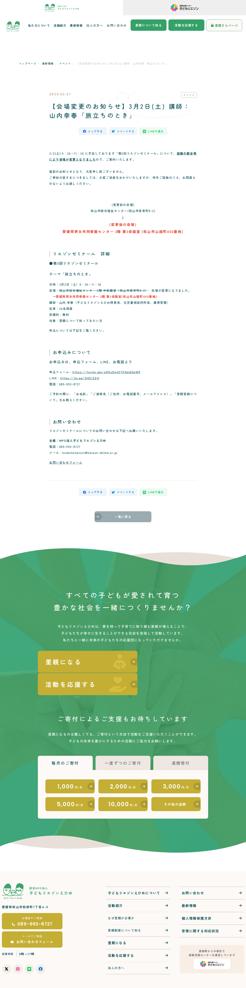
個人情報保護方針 (197, 901)
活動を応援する (186, 25)
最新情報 (76, 25)
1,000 (70, 768)
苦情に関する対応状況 (200, 914)
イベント (65, 63)
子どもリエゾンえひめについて (134, 876)
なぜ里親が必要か (121, 901)
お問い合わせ (117, 25)
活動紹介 (60, 25)
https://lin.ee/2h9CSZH (79, 378)
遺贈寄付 (180, 743)
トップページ (27, 63)
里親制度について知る (124, 913)
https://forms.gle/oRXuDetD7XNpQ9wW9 (106, 372)
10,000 (122, 787)
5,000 (70, 787)
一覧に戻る (123, 518)
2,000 (123, 768)
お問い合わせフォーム (66, 463)
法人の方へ (94, 25)
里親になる (117, 925)
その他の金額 (175, 786)
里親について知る (148, 25)
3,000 (176, 768)
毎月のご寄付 (65, 743)
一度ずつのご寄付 (123, 743)
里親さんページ (226, 25)
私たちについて (39, 25)
